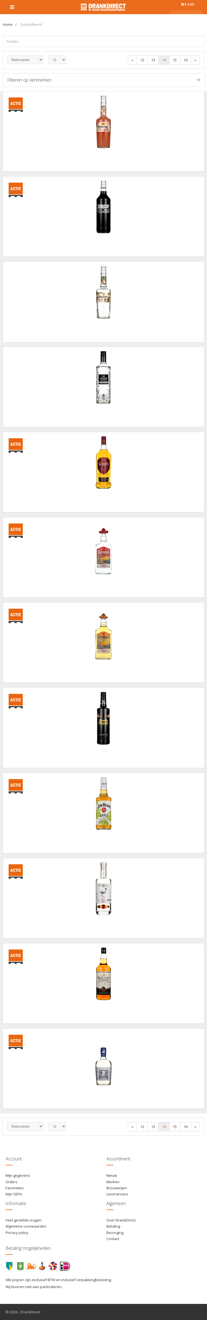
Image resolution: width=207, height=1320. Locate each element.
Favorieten (15, 1187)
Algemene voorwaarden (26, 1226)
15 (175, 59)
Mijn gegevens (18, 1175)
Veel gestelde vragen (23, 1220)
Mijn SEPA (14, 1193)
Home (8, 24)
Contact (112, 1238)
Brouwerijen (116, 1187)
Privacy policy (17, 1232)
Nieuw (111, 1175)
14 (164, 59)
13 (153, 59)
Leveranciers (117, 1193)
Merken (112, 1181)
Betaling (113, 1226)
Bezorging (114, 1232)
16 (186, 59)
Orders (12, 1181)
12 (142, 59)
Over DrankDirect (121, 1220)
